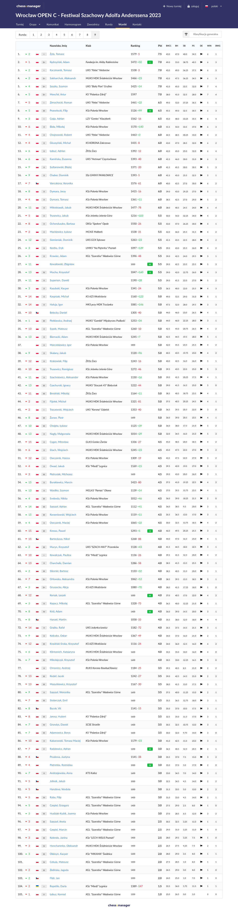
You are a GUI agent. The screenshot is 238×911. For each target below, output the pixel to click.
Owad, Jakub (57, 466)
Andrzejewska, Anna (61, 773)
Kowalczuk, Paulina (60, 555)
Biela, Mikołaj (57, 126)
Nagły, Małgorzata (60, 433)
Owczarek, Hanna (60, 458)
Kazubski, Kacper (59, 288)
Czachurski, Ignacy (60, 385)
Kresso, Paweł (57, 530)
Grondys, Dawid (59, 724)
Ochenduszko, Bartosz (62, 223)
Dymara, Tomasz (59, 199)
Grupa (35, 23)
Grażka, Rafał (57, 627)
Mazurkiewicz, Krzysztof (63, 684)
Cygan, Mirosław (59, 441)
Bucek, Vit (55, 708)
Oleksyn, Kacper (59, 853)
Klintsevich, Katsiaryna (62, 651)
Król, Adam (56, 611)
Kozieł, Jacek (57, 676)
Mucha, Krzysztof (59, 272)
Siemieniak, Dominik (61, 239)
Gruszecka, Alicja (59, 587)
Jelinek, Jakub (57, 781)
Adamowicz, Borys (60, 732)
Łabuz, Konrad (58, 894)
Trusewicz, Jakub (59, 215)
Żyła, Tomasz (57, 53)
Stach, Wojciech (59, 449)
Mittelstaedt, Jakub (60, 207)
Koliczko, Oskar (58, 635)
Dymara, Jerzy (58, 191)
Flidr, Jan (55, 878)
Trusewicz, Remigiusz (61, 369)
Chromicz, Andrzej (60, 667)
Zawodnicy (93, 24)
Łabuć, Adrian (57, 150)
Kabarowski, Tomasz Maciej (65, 740)
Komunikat (53, 24)
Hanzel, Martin (58, 619)
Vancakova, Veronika (61, 183)
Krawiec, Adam (58, 256)
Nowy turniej (172, 6)
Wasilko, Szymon (59, 490)
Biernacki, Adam (59, 336)
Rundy (109, 24)
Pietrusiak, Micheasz (61, 474)
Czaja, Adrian (57, 118)
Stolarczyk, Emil (58, 700)
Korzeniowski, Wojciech (63, 514)
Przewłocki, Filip (59, 110)
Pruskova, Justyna (60, 756)
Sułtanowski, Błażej (60, 167)
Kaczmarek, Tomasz (61, 70)
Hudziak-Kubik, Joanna (63, 813)
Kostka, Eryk (57, 247)
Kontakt (137, 24)
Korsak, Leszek (58, 595)
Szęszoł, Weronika (60, 692)
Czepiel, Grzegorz (59, 805)
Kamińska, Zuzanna (60, 159)
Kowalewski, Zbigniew (62, 264)
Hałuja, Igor (56, 304)
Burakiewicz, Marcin (61, 482)
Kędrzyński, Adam (60, 62)
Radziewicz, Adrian (60, 748)
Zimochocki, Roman (61, 102)
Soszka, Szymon (59, 86)
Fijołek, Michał (58, 401)
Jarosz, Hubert (58, 716)
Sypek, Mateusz (58, 328)
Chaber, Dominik (59, 175)
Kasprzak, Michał (59, 296)
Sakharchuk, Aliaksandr (63, 78)
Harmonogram (73, 24)
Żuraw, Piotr (57, 417)
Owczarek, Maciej (60, 522)
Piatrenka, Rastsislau (61, 764)
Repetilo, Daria (58, 886)
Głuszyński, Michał (60, 142)
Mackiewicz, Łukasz (61, 231)
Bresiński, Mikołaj (59, 393)
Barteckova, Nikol (60, 538)
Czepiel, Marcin (58, 829)
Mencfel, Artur (58, 94)
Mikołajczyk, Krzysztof (62, 659)
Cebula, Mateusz (59, 861)
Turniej (20, 24)
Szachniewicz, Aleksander (64, 377)
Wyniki (122, 24)
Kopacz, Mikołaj (58, 603)
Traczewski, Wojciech (61, 409)
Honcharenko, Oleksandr (64, 845)
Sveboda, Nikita (58, 498)
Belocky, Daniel (58, 312)
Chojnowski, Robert (61, 134)
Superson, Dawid (59, 280)
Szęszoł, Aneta (58, 821)
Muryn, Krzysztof (59, 546)
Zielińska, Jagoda (59, 870)
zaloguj (193, 6)
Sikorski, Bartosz (59, 570)
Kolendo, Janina (58, 837)
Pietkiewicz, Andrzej (61, 320)
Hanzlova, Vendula (60, 789)
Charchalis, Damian (60, 563)
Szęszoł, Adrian (58, 506)
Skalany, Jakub (58, 352)
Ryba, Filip (55, 797)
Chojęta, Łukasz (58, 425)
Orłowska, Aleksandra (62, 579)
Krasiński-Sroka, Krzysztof (64, 643)
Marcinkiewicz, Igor (60, 344)
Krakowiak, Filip (58, 361)
